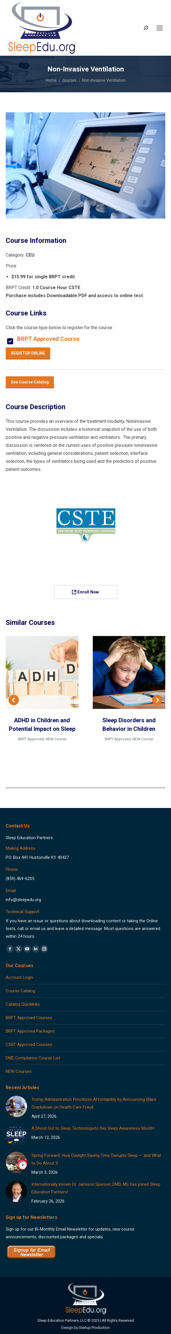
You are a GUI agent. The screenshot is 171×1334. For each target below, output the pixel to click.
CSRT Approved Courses (29, 1044)
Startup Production (94, 1327)
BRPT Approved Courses (29, 1017)
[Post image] (16, 1106)
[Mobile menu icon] (159, 28)
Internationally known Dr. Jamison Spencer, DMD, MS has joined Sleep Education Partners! (95, 1188)
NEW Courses (19, 1071)
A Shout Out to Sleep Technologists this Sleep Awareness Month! (92, 1128)
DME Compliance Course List (33, 1058)
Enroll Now (85, 592)
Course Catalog (20, 990)
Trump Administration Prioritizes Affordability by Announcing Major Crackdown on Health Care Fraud (94, 1103)
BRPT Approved (31, 739)
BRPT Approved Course (48, 338)
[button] (14, 700)
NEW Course (56, 739)
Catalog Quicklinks (23, 1004)
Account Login (19, 977)
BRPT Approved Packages (30, 1031)
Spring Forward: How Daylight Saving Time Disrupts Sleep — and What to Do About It (96, 1159)
